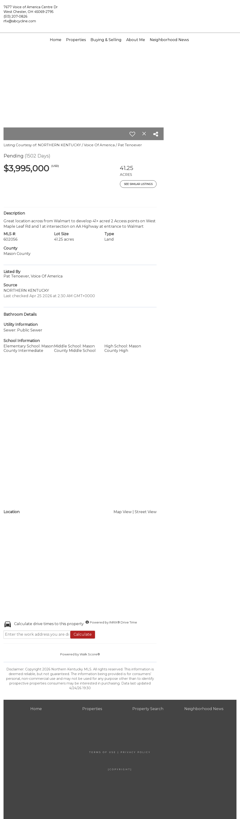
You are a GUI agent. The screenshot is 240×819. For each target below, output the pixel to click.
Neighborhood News (169, 40)
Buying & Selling (106, 40)
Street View (146, 512)
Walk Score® (90, 654)
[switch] (132, 134)
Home (55, 40)
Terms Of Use (102, 752)
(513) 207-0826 (15, 16)
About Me (135, 40)
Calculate (83, 634)
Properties (76, 40)
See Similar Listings (138, 184)
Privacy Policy (136, 752)
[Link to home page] (119, 12)
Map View (123, 512)
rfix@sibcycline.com (20, 21)
